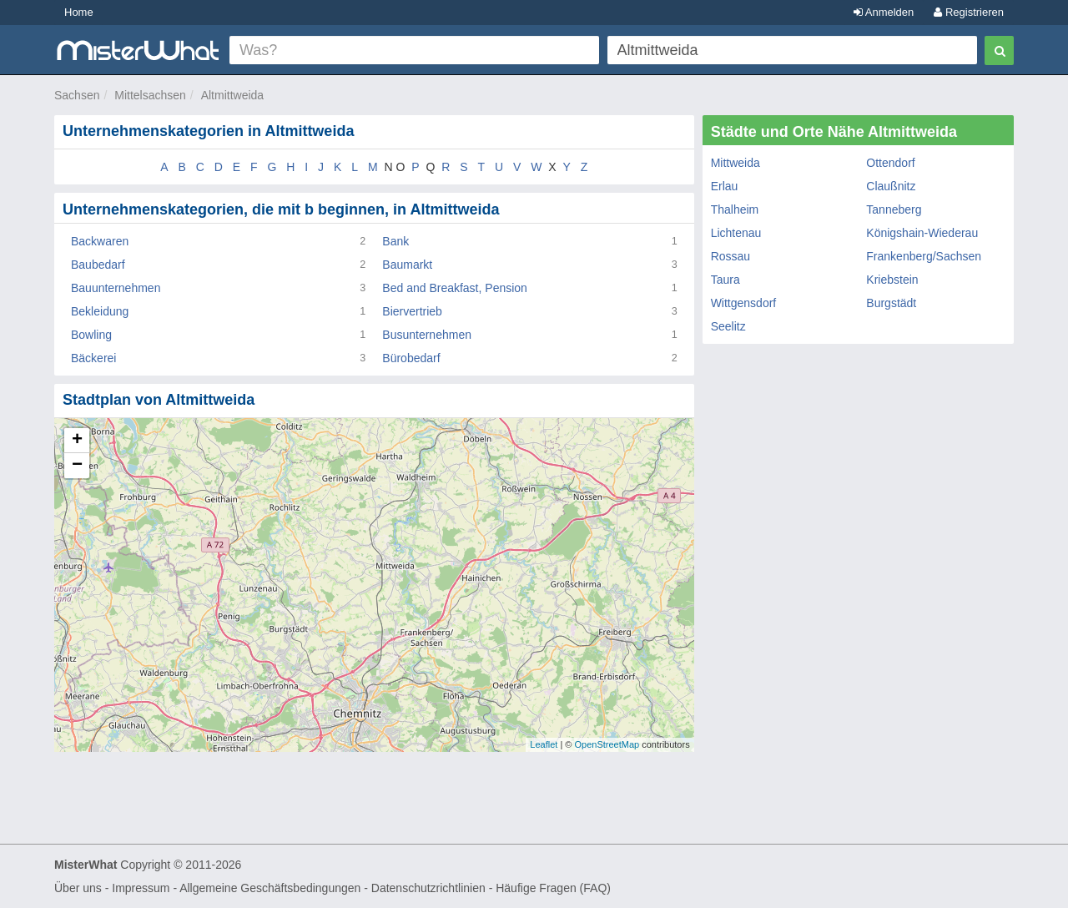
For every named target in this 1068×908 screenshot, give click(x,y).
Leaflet (543, 744)
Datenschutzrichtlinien (428, 888)
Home (78, 12)
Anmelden (884, 12)
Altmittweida (232, 95)
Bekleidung (99, 311)
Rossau (730, 256)
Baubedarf (98, 264)
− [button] (77, 465)
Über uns (78, 888)
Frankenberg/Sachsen (923, 256)
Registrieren (969, 12)
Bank (395, 241)
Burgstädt (891, 303)
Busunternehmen (426, 334)
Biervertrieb (412, 311)
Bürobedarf (411, 358)
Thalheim (735, 209)
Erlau (724, 186)
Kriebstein (892, 279)
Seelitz (728, 326)
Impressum (140, 888)
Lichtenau (736, 233)
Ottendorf (890, 162)
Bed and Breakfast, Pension (454, 288)
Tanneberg (893, 209)
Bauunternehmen (115, 288)
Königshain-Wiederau (922, 233)
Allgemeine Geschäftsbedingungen (269, 888)
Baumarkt (407, 264)
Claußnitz (890, 186)
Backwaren (99, 241)
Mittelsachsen (150, 95)
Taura (725, 279)
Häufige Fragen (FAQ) (553, 888)
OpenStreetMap (606, 744)
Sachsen (76, 95)
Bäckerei (93, 358)
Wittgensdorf (744, 303)
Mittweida (735, 162)
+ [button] (77, 440)
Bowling (91, 334)
